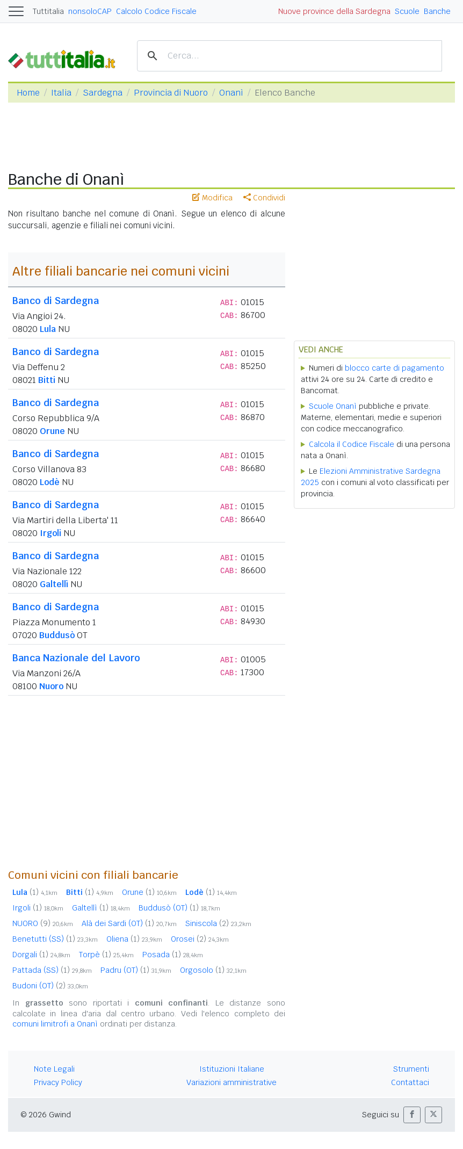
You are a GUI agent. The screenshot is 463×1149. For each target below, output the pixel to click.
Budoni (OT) (50, 986)
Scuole (407, 11)
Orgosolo (213, 970)
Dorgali (41, 954)
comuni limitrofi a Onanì (55, 1024)
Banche (437, 11)
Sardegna (102, 92)
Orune (52, 431)
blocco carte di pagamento (394, 368)
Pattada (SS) (52, 970)
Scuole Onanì (333, 406)
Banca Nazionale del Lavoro (76, 658)
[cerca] (288, 56)
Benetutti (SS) (55, 939)
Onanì (231, 92)
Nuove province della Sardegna (334, 11)
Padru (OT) (135, 970)
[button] (412, 1115)
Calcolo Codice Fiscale (156, 11)
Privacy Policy (58, 1082)
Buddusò (57, 635)
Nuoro (51, 686)
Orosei (200, 939)
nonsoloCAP (90, 11)
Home (28, 92)
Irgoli (50, 533)
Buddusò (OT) (179, 908)
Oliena (134, 939)
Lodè (50, 482)
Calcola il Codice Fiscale (351, 444)
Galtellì (54, 584)
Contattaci (410, 1082)
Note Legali (54, 1069)
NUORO (42, 923)
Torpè (106, 954)
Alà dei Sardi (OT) (129, 923)
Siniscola (218, 923)
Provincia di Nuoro (171, 92)
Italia (61, 92)
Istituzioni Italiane (231, 1069)
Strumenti (411, 1069)
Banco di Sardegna (55, 300)
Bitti (46, 380)
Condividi (264, 198)
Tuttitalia (48, 11)
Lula (48, 329)
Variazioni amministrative (231, 1082)
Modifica (212, 198)
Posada (172, 954)
